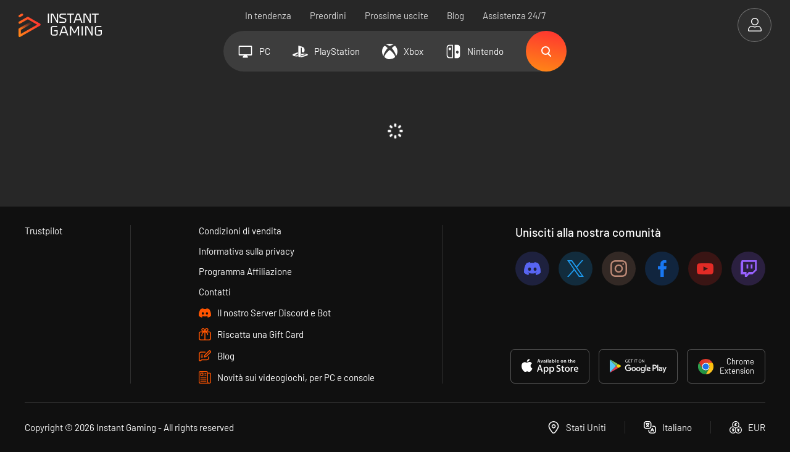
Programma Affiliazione (245, 271)
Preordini (328, 15)
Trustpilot (43, 230)
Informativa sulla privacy (246, 251)
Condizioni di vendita (240, 230)
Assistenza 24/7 (514, 15)
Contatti (215, 291)
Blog (455, 15)
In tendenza (268, 15)
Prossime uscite (396, 15)
